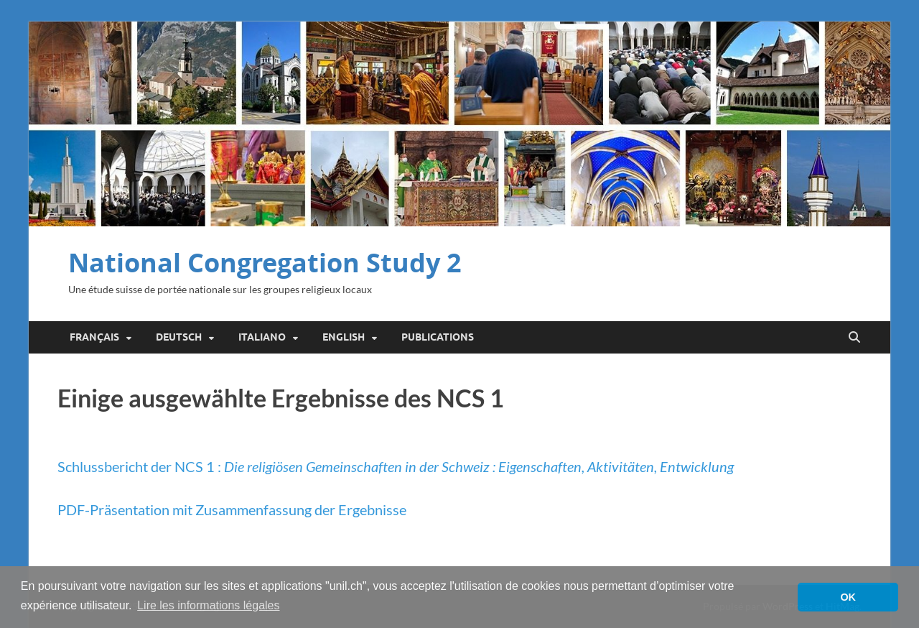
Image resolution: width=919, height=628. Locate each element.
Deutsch (179, 337)
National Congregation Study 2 (265, 262)
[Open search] (854, 337)
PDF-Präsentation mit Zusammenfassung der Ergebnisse (231, 509)
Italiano (262, 337)
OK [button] (848, 597)
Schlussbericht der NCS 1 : (395, 466)
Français (94, 337)
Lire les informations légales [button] (208, 605)
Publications (437, 337)
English (343, 337)
